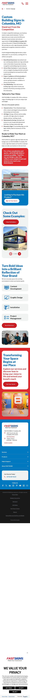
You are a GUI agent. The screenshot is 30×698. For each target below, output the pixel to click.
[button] (27, 652)
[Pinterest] (17, 485)
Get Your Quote (11, 201)
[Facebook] (3, 485)
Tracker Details (11, 696)
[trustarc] (25, 696)
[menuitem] (15, 494)
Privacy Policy (5, 696)
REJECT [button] (15, 692)
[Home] (8, 3)
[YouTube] (20, 485)
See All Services (9, 325)
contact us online (10, 155)
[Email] (27, 485)
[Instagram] (13, 485)
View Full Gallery (11, 222)
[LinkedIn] (10, 485)
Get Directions (11, 436)
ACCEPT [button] (21, 688)
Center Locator (8, 442)
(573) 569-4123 (17, 153)
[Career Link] (24, 485)
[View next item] (19, 253)
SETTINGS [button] (9, 688)
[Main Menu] (27, 3)
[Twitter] (6, 485)
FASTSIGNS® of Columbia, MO (18, 41)
